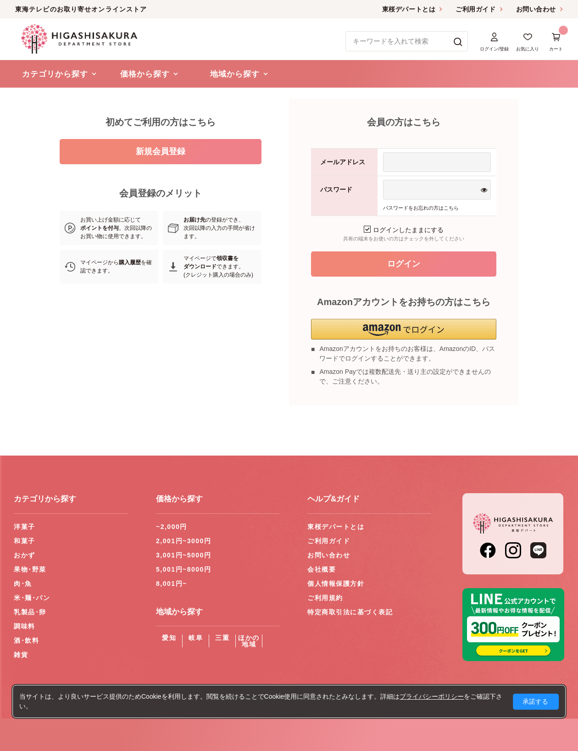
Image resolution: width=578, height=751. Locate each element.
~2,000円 (171, 526)
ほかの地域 (249, 640)
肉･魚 (23, 583)
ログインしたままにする (404, 230)
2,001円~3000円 (183, 541)
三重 (222, 637)
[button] (403, 329)
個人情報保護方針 (335, 583)
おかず (24, 555)
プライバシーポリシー (432, 696)
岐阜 (196, 637)
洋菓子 (24, 526)
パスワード (336, 189)
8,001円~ (171, 583)
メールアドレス (342, 162)
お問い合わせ (536, 9)
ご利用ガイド (475, 9)
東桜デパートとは (408, 9)
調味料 (24, 626)
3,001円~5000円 (183, 555)
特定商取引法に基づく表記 (350, 612)
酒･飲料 (26, 640)
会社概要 (321, 569)
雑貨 (21, 654)
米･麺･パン (32, 597)
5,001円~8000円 (183, 569)
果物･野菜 (30, 569)
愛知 (169, 637)
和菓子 (24, 541)
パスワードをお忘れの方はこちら (421, 208)
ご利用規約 (325, 597)
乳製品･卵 (30, 612)
